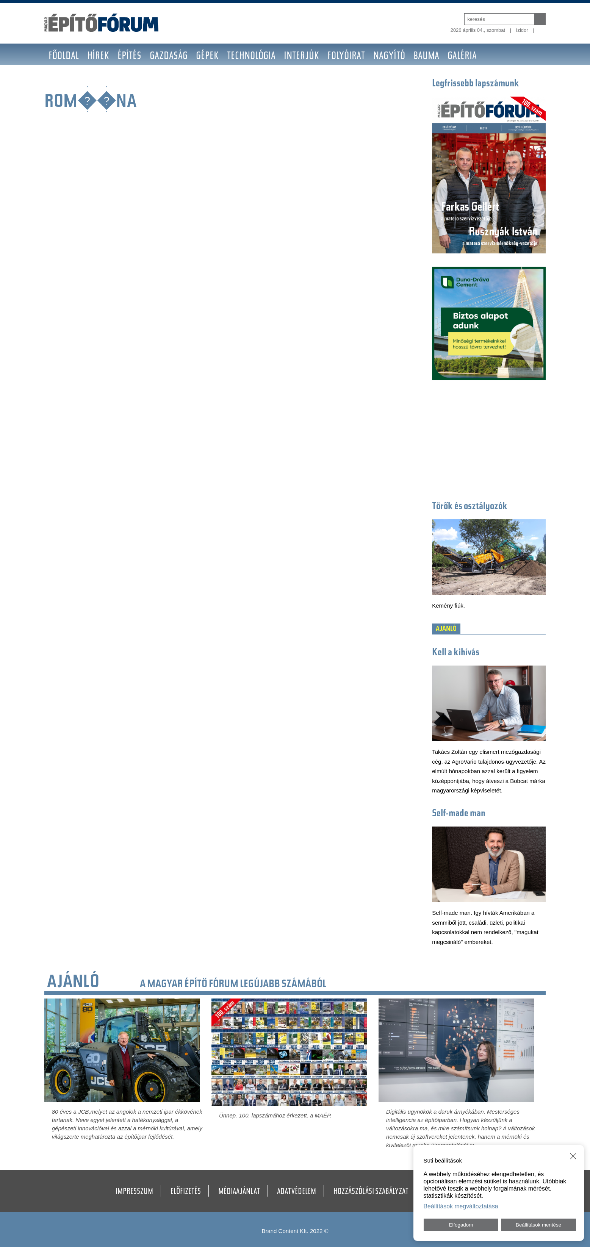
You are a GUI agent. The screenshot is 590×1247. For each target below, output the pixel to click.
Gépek (207, 57)
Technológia (251, 57)
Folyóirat (346, 57)
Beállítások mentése (538, 1225)
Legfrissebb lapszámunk (475, 84)
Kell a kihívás (455, 653)
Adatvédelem (296, 1192)
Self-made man (458, 814)
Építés (129, 57)
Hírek (98, 57)
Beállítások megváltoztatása (461, 1206)
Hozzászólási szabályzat (370, 1192)
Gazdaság (169, 57)
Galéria (462, 57)
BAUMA (426, 57)
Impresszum (134, 1192)
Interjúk (301, 57)
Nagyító (389, 57)
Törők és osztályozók (469, 507)
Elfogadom (461, 1225)
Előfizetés (186, 1192)
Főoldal (64, 57)
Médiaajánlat (239, 1192)
